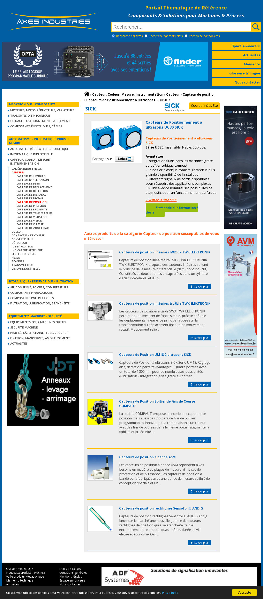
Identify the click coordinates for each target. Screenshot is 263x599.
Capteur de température (34, 213)
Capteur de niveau (29, 198)
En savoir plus (199, 286)
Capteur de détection (32, 191)
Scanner (18, 261)
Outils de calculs (70, 569)
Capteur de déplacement (34, 187)
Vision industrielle (26, 268)
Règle (16, 257)
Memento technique (19, 580)
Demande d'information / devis (172, 210)
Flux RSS (39, 573)
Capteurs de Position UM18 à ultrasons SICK (155, 354)
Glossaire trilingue (244, 73)
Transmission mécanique (30, 115)
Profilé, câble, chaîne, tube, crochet (39, 333)
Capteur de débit (28, 183)
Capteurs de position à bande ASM (147, 457)
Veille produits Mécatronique (25, 576)
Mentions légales (70, 576)
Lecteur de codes (24, 254)
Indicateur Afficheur (27, 250)
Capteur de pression (31, 206)
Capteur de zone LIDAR (32, 228)
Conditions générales (73, 573)
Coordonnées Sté (204, 105)
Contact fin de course (28, 235)
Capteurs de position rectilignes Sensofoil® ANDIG (161, 508)
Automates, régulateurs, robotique (39, 149)
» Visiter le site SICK (161, 200)
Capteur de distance (31, 194)
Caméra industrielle (27, 169)
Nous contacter (247, 82)
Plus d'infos (170, 593)
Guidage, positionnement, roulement (40, 121)
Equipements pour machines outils (38, 322)
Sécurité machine (24, 327)
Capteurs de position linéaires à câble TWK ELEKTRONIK (164, 303)
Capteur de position (161, 233)
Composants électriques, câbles (36, 126)
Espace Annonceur (245, 46)
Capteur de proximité (31, 209)
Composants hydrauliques (31, 293)
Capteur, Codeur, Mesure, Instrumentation (30, 161)
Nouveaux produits (18, 573)
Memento (252, 64)
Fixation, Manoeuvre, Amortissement (40, 338)
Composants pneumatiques (32, 298)
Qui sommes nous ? (19, 569)
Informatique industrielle (31, 154)
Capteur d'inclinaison (32, 180)
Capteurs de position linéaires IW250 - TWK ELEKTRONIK (164, 252)
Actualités (251, 55)
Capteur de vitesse (30, 224)
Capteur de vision (29, 220)
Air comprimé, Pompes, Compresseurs (39, 287)
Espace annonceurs (72, 580)
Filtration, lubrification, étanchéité (40, 303)
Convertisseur (22, 239)
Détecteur (19, 243)
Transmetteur (22, 265)
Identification (22, 246)
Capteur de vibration (31, 217)
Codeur (17, 231)
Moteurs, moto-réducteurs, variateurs (42, 110)
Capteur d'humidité (30, 176)
